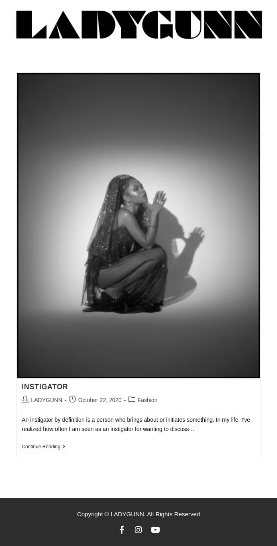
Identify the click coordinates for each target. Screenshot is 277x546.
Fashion (148, 400)
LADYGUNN (46, 400)
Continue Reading (43, 447)
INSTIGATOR (45, 387)
